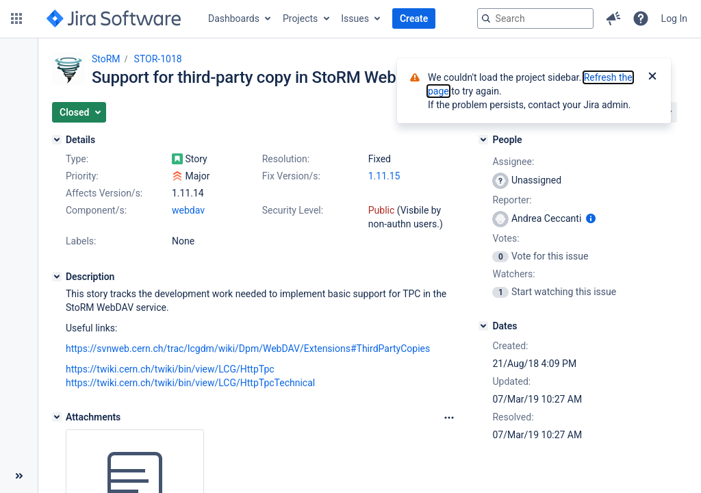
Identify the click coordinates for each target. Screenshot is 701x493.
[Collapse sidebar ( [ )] (19, 476)
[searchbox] (535, 18)
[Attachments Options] (449, 417)
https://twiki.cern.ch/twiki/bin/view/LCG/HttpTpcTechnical (190, 382)
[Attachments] (57, 417)
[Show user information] (590, 218)
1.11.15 (384, 175)
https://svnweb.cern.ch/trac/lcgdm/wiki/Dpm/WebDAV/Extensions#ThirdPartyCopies (248, 348)
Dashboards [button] (233, 18)
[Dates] (483, 326)
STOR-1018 (158, 58)
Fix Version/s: (291, 175)
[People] (483, 139)
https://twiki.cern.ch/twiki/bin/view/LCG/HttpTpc (170, 369)
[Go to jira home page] (114, 18)
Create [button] (414, 18)
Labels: (81, 241)
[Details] (57, 139)
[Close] (652, 77)
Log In (674, 18)
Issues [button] (355, 18)
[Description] (57, 276)
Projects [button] (300, 18)
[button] (16, 18)
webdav (188, 210)
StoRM (106, 58)
